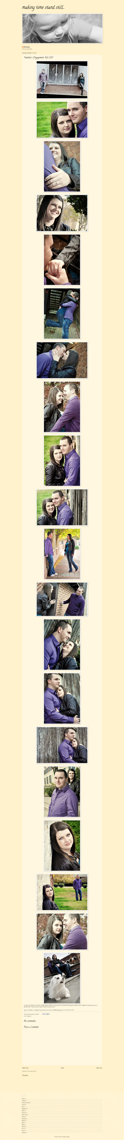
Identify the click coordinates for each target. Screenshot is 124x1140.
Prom (23, 1129)
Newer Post (25, 1068)
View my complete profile (27, 49)
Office (23, 1123)
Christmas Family (25, 1103)
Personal (23, 1127)
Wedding (23, 1133)
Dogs (23, 1107)
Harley (23, 1117)
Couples (23, 1105)
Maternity (24, 1119)
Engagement (29, 1016)
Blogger (68, 1137)
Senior (23, 1131)
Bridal (23, 1099)
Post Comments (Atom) (31, 1071)
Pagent (23, 1125)
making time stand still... (43, 7)
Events (23, 1111)
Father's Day (24, 1115)
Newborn (23, 1121)
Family (23, 1113)
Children (23, 1101)
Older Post (99, 1068)
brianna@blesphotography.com (57, 1010)
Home (62, 1068)
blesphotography (27, 47)
